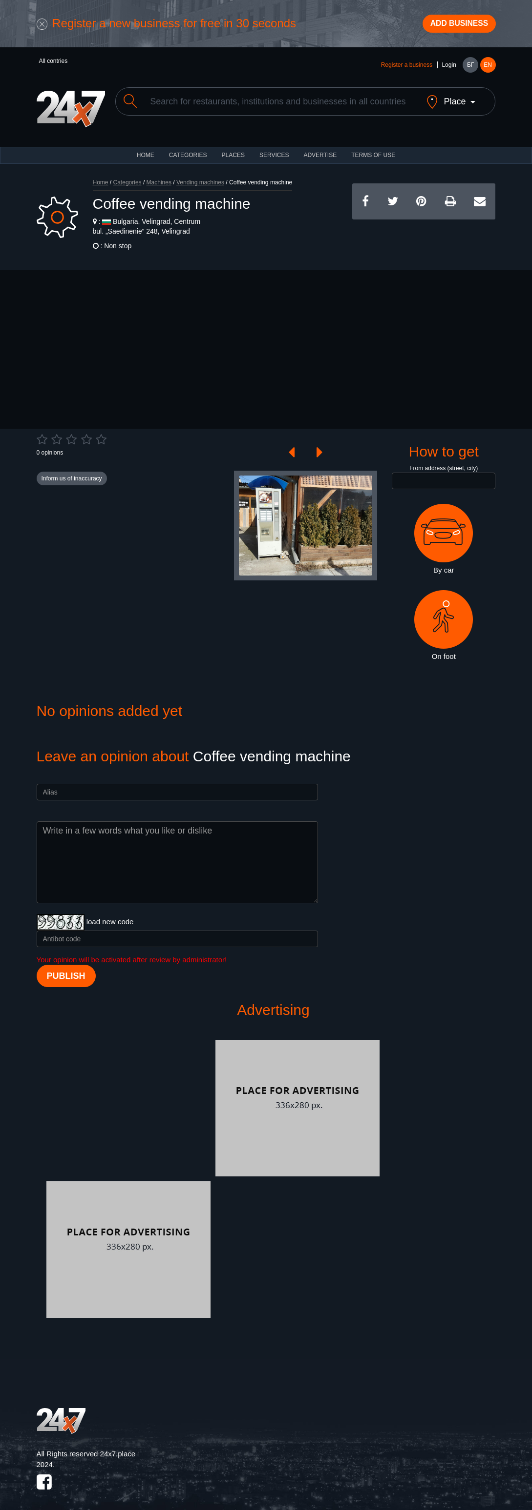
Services (274, 151)
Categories (127, 178)
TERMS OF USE (373, 151)
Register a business (406, 69)
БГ (470, 69)
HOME (145, 151)
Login (449, 69)
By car (443, 535)
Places (233, 151)
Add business (452, 26)
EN (488, 69)
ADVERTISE (320, 151)
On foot (443, 621)
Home (100, 178)
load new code (110, 917)
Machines (159, 178)
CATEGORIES (188, 151)
